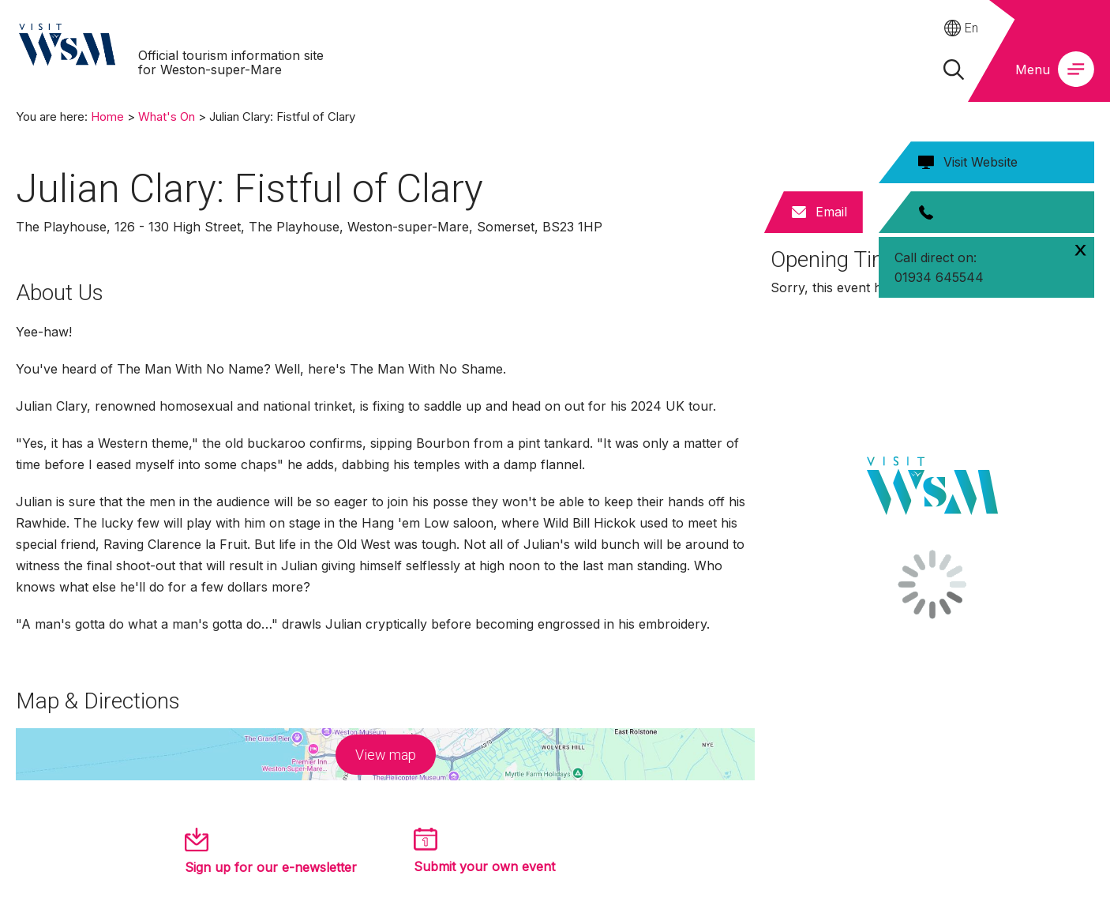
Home (107, 116)
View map (385, 754)
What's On (166, 116)
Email (831, 212)
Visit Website (980, 162)
